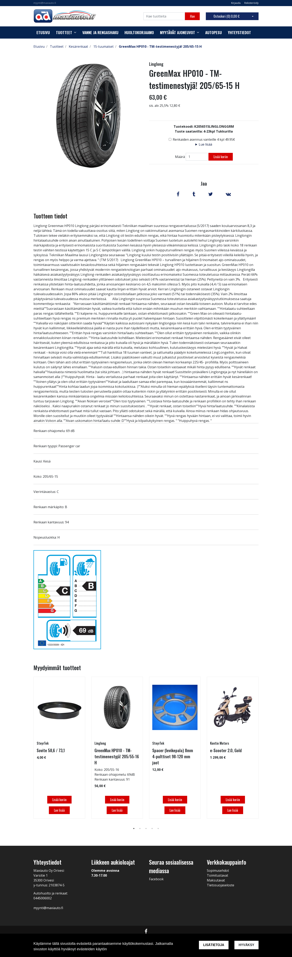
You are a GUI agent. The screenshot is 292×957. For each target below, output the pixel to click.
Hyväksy (246, 945)
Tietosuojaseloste (220, 885)
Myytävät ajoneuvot (177, 32)
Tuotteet (64, 32)
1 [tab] (134, 828)
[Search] (164, 16)
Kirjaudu (236, 3)
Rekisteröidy (251, 3)
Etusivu (43, 32)
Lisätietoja (213, 945)
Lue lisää (205, 144)
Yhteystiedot (239, 32)
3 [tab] (146, 828)
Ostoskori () (226, 16)
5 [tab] (158, 828)
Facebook (156, 879)
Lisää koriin (221, 156)
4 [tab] (152, 828)
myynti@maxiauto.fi (44, 3)
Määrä (180, 156)
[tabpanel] (59, 748)
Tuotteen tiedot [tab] (50, 216)
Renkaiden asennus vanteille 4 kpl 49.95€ (204, 139)
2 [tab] (140, 828)
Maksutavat (216, 880)
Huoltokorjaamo (139, 32)
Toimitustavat (217, 875)
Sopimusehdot (218, 870)
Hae (192, 16)
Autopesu (213, 32)
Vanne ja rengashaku (100, 32)
